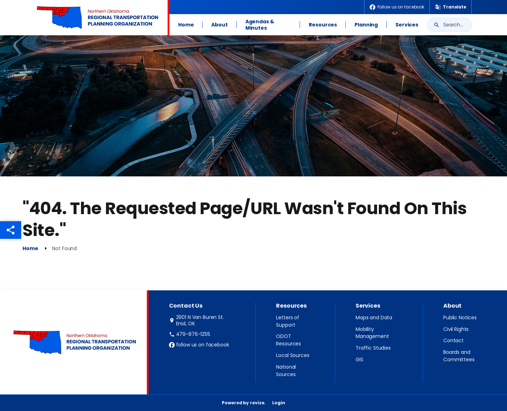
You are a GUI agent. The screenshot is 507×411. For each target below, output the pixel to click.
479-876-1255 (189, 334)
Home (186, 24)
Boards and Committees (459, 356)
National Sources (286, 370)
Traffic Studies (373, 347)
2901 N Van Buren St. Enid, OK (196, 320)
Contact (453, 340)
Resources (323, 24)
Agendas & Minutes (259, 24)
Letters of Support (287, 321)
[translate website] (451, 7)
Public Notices (460, 317)
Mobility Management (372, 333)
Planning (366, 24)
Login (278, 403)
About (219, 24)
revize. (257, 403)
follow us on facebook (199, 345)
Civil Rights (456, 329)
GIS (359, 359)
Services (406, 24)
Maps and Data (374, 317)
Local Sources (292, 355)
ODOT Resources (288, 340)
